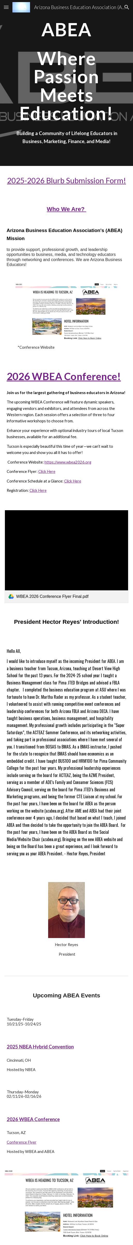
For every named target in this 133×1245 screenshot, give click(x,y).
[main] (67, 71)
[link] (67, 556)
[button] (6, 7)
